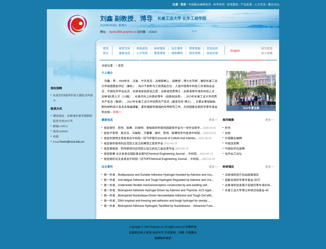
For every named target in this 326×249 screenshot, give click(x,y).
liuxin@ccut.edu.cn (72, 141)
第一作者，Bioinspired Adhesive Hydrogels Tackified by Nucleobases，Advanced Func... (159, 206)
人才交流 (260, 4)
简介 (106, 53)
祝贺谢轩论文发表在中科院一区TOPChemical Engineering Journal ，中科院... (152, 159)
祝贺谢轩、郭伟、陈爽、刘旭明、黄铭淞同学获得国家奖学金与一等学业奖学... (153, 127)
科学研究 (219, 4)
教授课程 (159, 53)
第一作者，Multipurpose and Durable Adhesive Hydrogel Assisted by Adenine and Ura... (159, 174)
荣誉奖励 (194, 48)
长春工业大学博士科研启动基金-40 (247, 190)
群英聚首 (232, 4)
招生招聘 (194, 53)
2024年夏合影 (251, 108)
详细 (115, 112)
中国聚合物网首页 (199, 4)
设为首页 (267, 48)
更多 (212, 119)
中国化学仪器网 (235, 148)
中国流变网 (232, 143)
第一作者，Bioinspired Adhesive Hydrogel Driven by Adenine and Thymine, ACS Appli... (159, 190)
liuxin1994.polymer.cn (122, 31)
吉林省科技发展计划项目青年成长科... (249, 185)
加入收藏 (267, 53)
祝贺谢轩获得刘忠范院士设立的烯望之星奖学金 (133, 143)
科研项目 (159, 48)
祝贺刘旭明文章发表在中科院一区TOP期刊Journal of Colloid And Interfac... (151, 138)
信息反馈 (212, 53)
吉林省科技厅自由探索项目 (242, 174)
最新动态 (124, 53)
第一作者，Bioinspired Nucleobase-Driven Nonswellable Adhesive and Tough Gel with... (159, 195)
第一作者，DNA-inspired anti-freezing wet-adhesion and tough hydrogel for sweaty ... (157, 200)
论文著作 (177, 48)
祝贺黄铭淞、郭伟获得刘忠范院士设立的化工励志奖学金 (139, 148)
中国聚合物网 (233, 138)
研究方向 (124, 48)
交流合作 (212, 48)
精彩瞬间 (177, 53)
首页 (106, 48)
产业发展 (246, 4)
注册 (175, 4)
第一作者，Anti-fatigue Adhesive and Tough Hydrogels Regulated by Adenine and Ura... (159, 180)
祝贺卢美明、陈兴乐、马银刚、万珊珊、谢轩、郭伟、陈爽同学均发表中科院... (153, 133)
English (235, 50)
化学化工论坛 (233, 153)
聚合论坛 (273, 4)
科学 (228, 127)
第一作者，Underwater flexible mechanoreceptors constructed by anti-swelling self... (156, 185)
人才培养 (142, 53)
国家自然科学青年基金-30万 (242, 180)
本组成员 (142, 48)
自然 (228, 133)
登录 (183, 4)
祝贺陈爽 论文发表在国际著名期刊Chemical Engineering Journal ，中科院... (151, 153)
